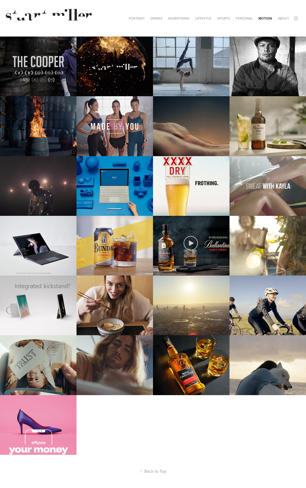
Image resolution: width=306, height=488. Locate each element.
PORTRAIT (137, 18)
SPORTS (223, 18)
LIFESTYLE (203, 18)
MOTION (265, 18)
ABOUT (283, 18)
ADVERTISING (178, 18)
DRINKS (156, 18)
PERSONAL (244, 18)
